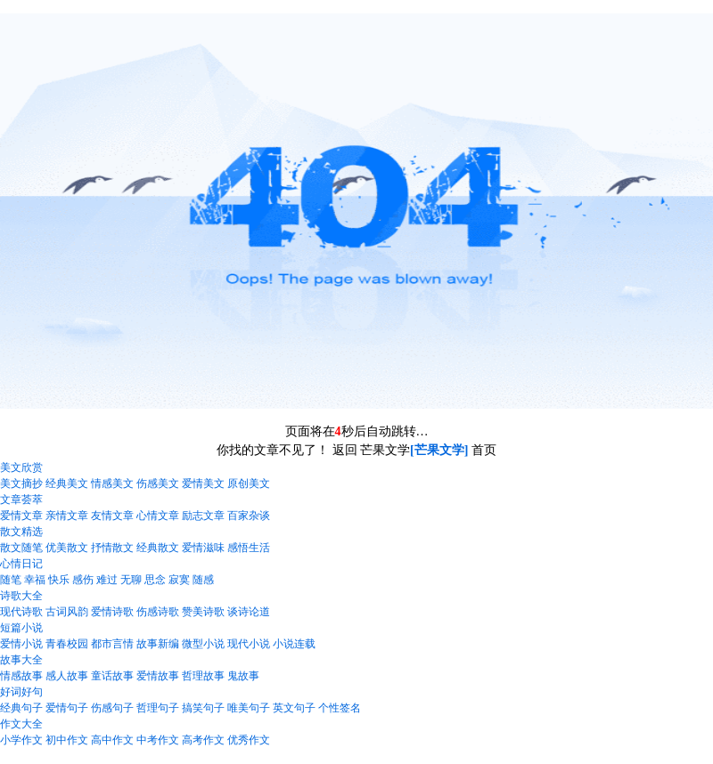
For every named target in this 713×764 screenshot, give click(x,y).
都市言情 (112, 644)
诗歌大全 (21, 595)
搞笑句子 (203, 708)
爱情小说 (21, 644)
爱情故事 (157, 676)
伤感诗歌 (157, 612)
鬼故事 (243, 676)
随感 (203, 579)
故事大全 (21, 660)
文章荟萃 (21, 499)
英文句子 (294, 708)
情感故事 (21, 676)
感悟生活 (248, 547)
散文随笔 (21, 547)
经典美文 (66, 483)
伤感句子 (112, 708)
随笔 (10, 579)
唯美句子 (248, 708)
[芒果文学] (439, 450)
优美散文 (66, 547)
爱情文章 (21, 515)
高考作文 (203, 740)
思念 (155, 579)
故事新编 (157, 644)
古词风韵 (66, 612)
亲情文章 (66, 515)
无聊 (131, 579)
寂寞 (179, 579)
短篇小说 (21, 628)
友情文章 (112, 515)
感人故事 (66, 676)
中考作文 (157, 740)
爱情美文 (203, 483)
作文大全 (21, 724)
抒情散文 (112, 547)
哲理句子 (157, 708)
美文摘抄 (21, 483)
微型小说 (203, 644)
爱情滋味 (203, 547)
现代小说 (248, 644)
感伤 (83, 579)
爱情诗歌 (112, 612)
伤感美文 (157, 483)
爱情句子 (66, 708)
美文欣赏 (21, 467)
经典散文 (157, 547)
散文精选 (21, 531)
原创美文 (248, 483)
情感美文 (112, 483)
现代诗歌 (21, 612)
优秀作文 (248, 740)
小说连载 (294, 644)
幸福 (34, 579)
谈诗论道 (248, 612)
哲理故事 (203, 676)
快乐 (59, 579)
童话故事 (112, 676)
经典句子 (21, 708)
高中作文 (112, 740)
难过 (107, 579)
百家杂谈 (248, 515)
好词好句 (21, 692)
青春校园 (66, 644)
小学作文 (21, 740)
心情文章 (157, 515)
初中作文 (66, 740)
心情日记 (21, 563)
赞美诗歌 (203, 612)
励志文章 (203, 515)
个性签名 (339, 708)
